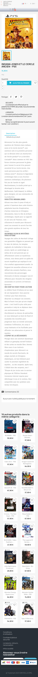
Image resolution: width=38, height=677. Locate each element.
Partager (11, 97)
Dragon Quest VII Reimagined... (28, 463)
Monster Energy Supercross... (10, 593)
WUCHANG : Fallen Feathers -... (10, 541)
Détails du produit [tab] (13, 137)
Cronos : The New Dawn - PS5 (10, 515)
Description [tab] (10, 133)
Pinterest (21, 97)
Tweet (16, 97)
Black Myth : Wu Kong (27, 567)
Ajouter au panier (19, 83)
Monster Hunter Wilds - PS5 (27, 593)
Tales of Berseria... (27, 619)
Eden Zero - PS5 (10, 462)
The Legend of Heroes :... (28, 541)
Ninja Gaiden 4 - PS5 (27, 515)
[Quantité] (4, 83)
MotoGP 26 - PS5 (10, 488)
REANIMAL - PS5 (10, 435)
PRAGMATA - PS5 (10, 619)
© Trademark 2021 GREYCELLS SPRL (19, 673)
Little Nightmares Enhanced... (10, 567)
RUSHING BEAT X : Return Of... (28, 489)
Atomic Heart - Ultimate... (28, 436)
